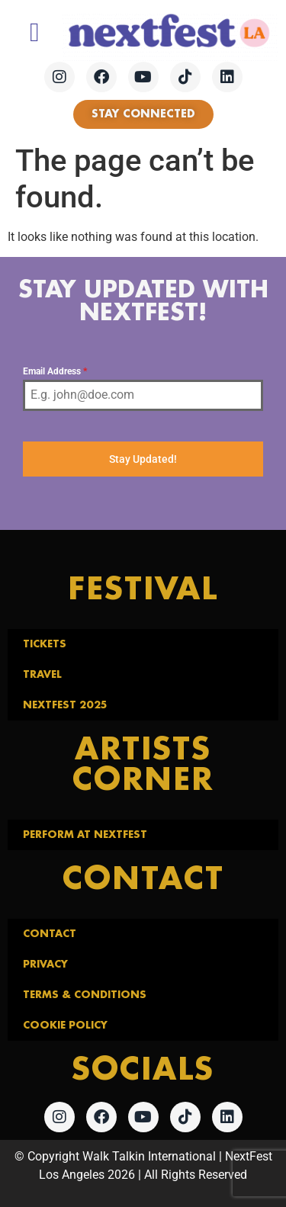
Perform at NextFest (85, 835)
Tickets (44, 644)
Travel (42, 674)
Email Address (55, 371)
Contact (49, 934)
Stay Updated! (143, 459)
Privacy (45, 964)
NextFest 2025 (65, 705)
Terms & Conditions (84, 995)
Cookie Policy (65, 1025)
